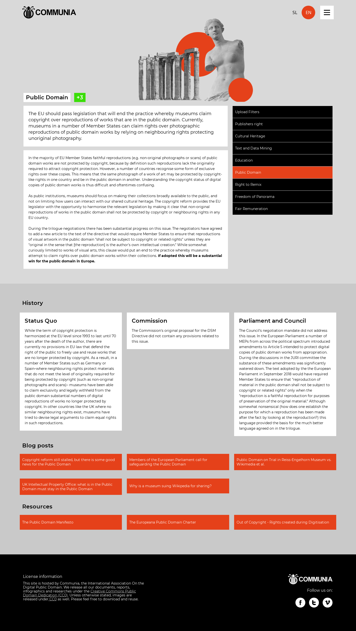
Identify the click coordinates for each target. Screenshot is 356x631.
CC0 (52, 599)
